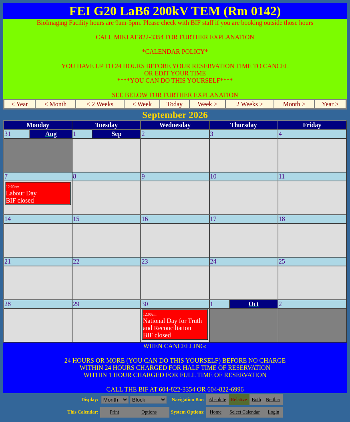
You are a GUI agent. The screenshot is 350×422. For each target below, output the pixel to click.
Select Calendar (244, 412)
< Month (55, 104)
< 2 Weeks (99, 104)
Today (175, 104)
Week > (207, 104)
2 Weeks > (249, 104)
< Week (142, 104)
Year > (330, 104)
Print (114, 412)
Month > (294, 104)
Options (149, 412)
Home (215, 412)
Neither (273, 399)
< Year (19, 104)
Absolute (217, 399)
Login (274, 412)
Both (256, 399)
